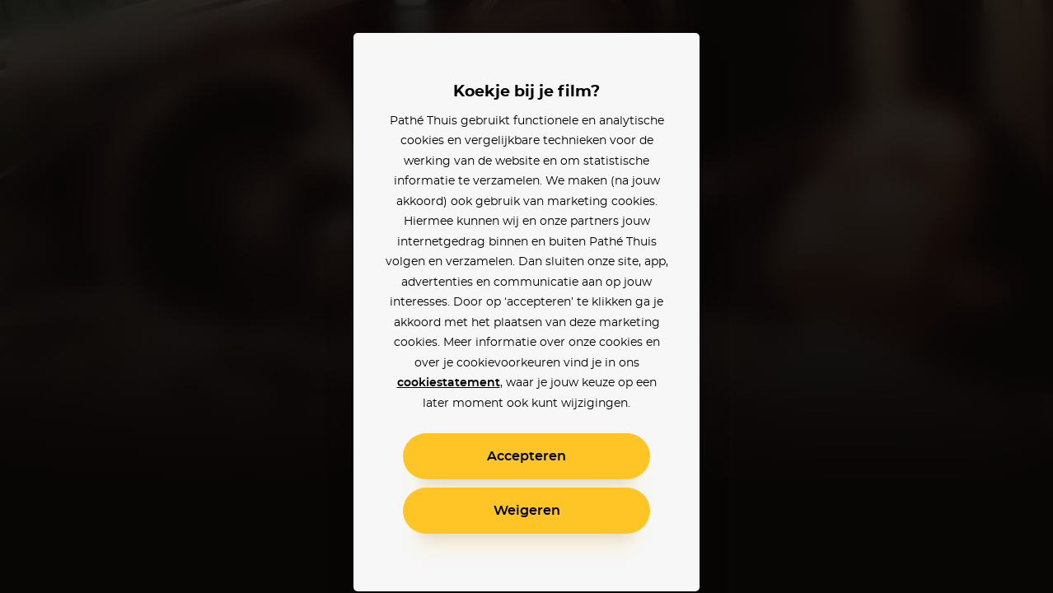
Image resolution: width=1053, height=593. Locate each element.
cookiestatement (448, 383)
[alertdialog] (526, 296)
